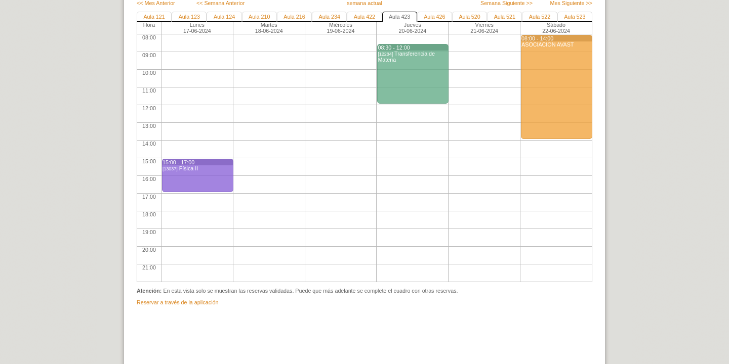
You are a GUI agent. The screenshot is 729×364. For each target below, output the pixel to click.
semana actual (364, 3)
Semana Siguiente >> (506, 3)
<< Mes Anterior (156, 3)
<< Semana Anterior (220, 3)
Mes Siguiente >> (571, 3)
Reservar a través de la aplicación (177, 302)
